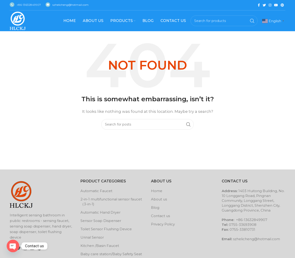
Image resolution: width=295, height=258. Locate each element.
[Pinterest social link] (282, 5)
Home (156, 191)
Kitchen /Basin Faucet (99, 245)
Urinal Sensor (92, 237)
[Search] (224, 20)
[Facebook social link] (258, 5)
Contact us (160, 216)
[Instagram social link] (270, 5)
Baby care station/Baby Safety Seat (111, 254)
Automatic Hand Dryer (100, 212)
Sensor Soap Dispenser (100, 220)
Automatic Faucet (96, 191)
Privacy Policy (163, 224)
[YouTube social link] (276, 5)
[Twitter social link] (264, 5)
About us (159, 199)
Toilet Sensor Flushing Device (106, 229)
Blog (155, 207)
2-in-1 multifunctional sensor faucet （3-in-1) (111, 201)
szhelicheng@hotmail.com (67, 4)
